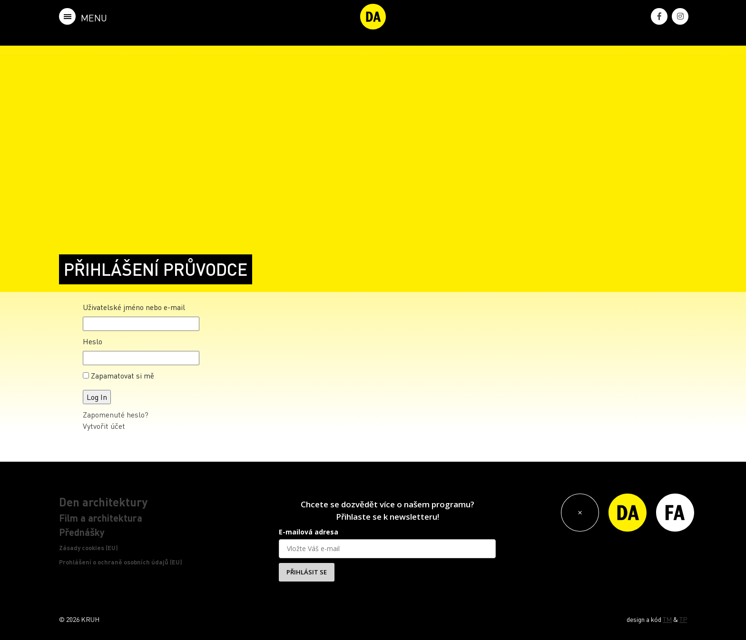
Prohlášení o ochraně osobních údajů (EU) (120, 562)
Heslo (92, 341)
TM (667, 619)
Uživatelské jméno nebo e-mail (134, 307)
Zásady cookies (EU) (88, 548)
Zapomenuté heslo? (115, 414)
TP (683, 619)
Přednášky (82, 532)
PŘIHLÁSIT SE (306, 572)
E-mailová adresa (308, 531)
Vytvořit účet (104, 426)
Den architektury (103, 502)
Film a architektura (100, 518)
